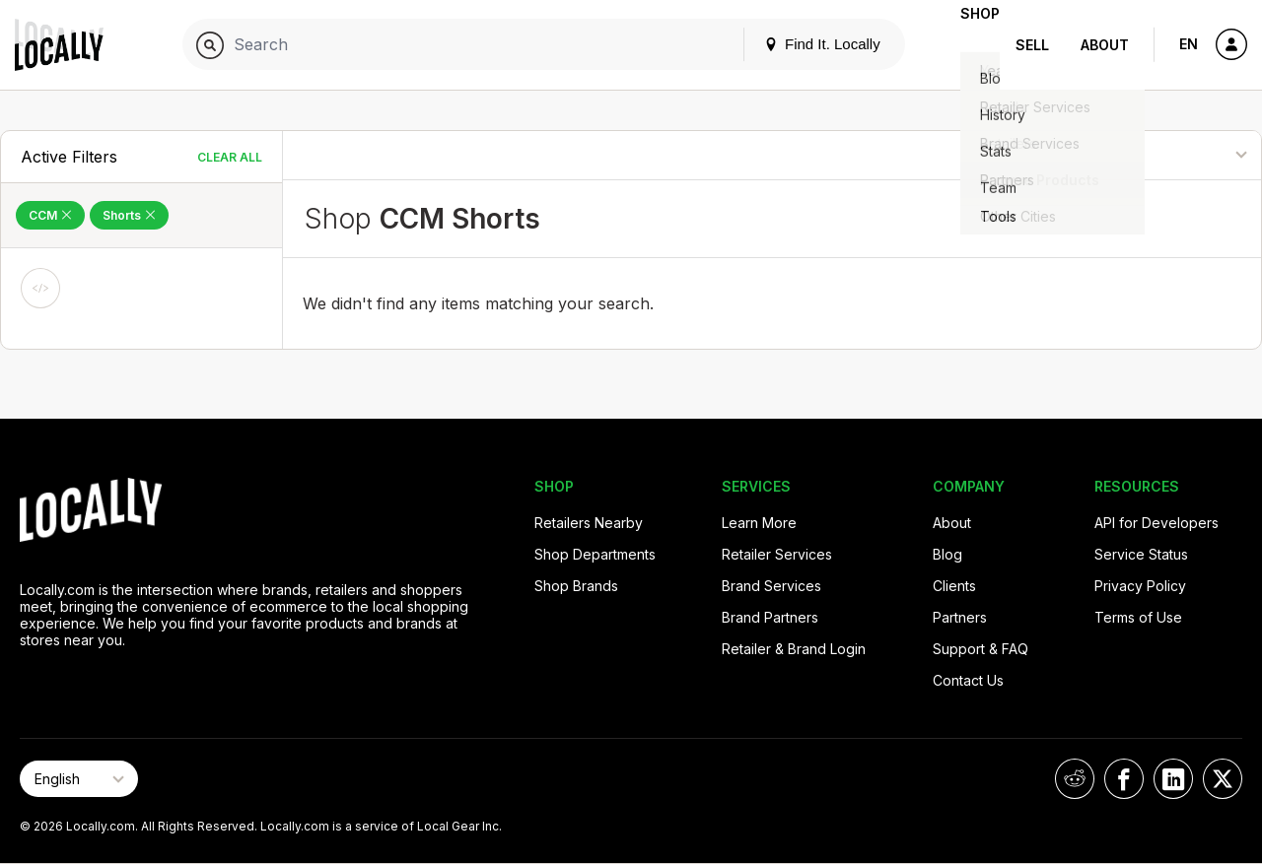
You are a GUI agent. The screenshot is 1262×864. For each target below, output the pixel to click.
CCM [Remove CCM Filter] (50, 215)
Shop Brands (576, 585)
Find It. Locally (791, 43)
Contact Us (968, 680)
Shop (964, 44)
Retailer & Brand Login (794, 648)
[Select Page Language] (79, 779)
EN (1188, 43)
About (1105, 44)
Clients (954, 585)
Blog (947, 554)
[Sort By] (1161, 155)
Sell (1032, 44)
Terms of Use (1138, 617)
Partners (960, 617)
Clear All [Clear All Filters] (229, 157)
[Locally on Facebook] (1124, 779)
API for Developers (1156, 522)
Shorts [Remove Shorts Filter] (129, 215)
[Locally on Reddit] (1074, 779)
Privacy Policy (1140, 585)
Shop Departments (595, 554)
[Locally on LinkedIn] (1173, 779)
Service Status (1141, 554)
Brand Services (771, 585)
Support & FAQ (980, 648)
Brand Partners (770, 617)
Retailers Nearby (588, 522)
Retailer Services (777, 554)
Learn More (759, 522)
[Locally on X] (1222, 779)
